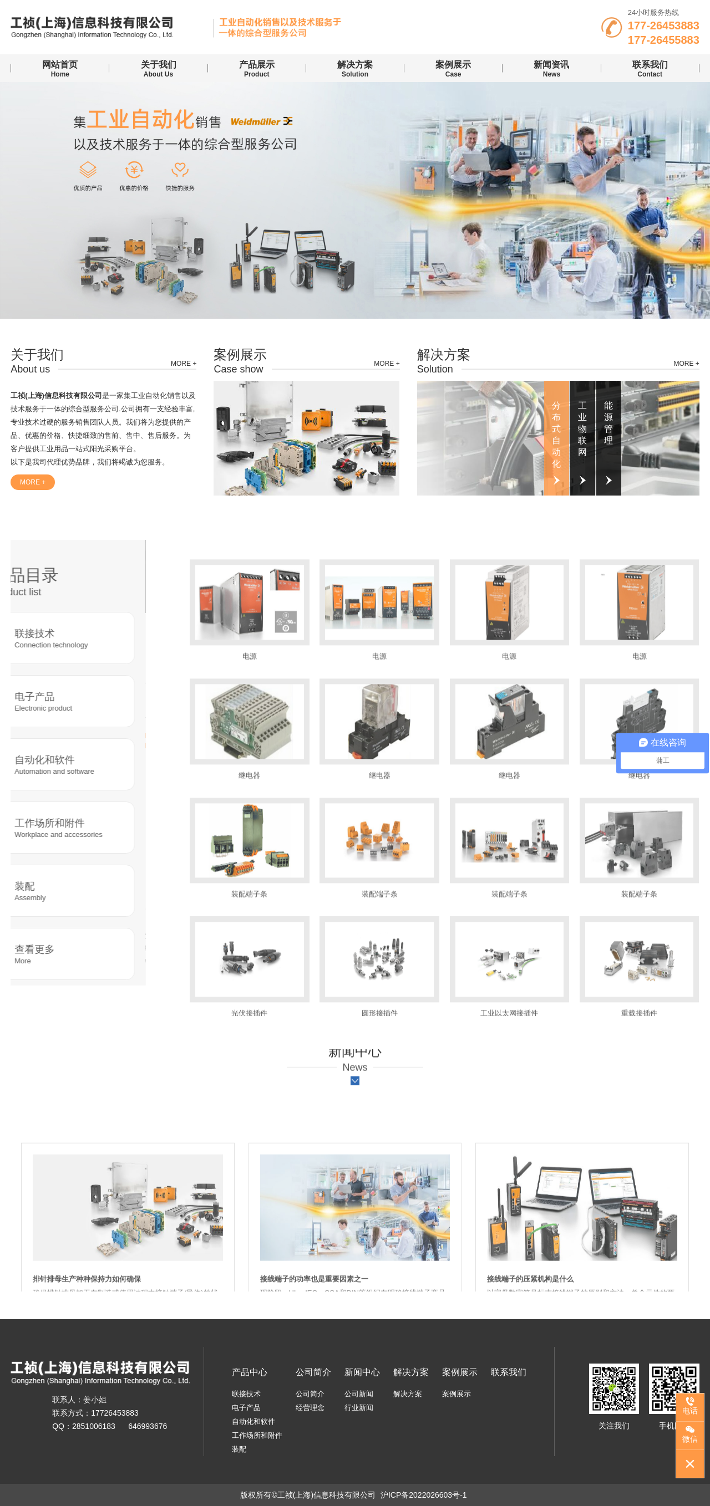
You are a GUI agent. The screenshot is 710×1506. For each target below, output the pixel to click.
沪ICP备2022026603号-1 (424, 1494)
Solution (355, 68)
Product (257, 68)
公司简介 (313, 1372)
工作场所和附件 (257, 1435)
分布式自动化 (556, 434)
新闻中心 (362, 1372)
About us (158, 68)
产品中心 (249, 1372)
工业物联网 (582, 429)
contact (650, 68)
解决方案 (411, 1372)
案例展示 (460, 1372)
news (551, 68)
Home (60, 68)
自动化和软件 (253, 1421)
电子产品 (246, 1407)
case (453, 68)
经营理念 (310, 1407)
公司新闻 (358, 1394)
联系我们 (508, 1372)
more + (183, 363)
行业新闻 (358, 1407)
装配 (239, 1449)
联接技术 (246, 1394)
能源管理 (608, 423)
